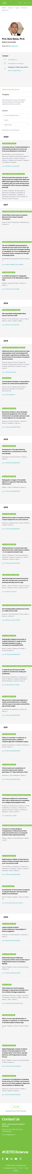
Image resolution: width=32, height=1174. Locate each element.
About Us (10, 7)
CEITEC (4, 7)
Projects (5, 94)
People (17, 7)
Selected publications (10, 89)
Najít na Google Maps (15, 70)
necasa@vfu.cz (12, 59)
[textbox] (16, 124)
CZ (19, 3)
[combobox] (16, 124)
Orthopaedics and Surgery (16, 63)
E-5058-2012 (14, 46)
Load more (16, 1107)
